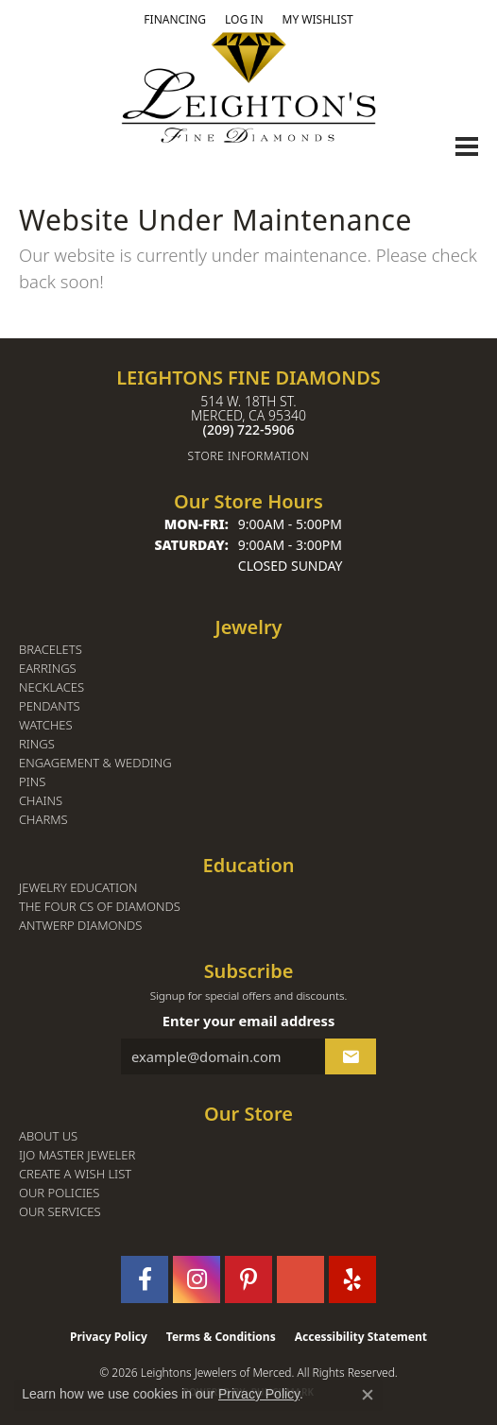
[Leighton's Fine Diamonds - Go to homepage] (248, 87)
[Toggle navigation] (467, 146)
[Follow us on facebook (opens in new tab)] (144, 1279)
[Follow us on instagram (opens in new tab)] (196, 1279)
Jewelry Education (78, 888)
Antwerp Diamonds (80, 925)
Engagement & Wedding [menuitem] (95, 763)
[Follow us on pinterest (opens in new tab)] (248, 1279)
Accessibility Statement (361, 1337)
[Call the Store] (249, 429)
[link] (175, 20)
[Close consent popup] (367, 1394)
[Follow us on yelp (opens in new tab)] (352, 1279)
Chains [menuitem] (40, 801)
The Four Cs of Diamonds (99, 907)
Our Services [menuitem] (60, 1212)
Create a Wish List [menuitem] (75, 1174)
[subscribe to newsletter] (350, 1056)
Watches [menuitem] (46, 725)
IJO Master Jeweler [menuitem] (77, 1155)
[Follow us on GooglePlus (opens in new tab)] (300, 1279)
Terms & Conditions (221, 1337)
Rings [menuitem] (37, 744)
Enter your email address (249, 1020)
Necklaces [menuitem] (51, 687)
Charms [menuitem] (43, 820)
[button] (244, 20)
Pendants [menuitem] (49, 706)
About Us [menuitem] (48, 1136)
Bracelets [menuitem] (50, 650)
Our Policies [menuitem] (59, 1193)
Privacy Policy (108, 1337)
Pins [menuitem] (32, 782)
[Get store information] (248, 456)
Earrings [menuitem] (48, 668)
